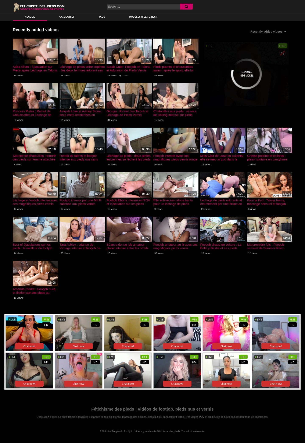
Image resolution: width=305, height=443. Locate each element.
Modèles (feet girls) (143, 16)
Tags (102, 16)
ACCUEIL (30, 16)
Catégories (67, 16)
